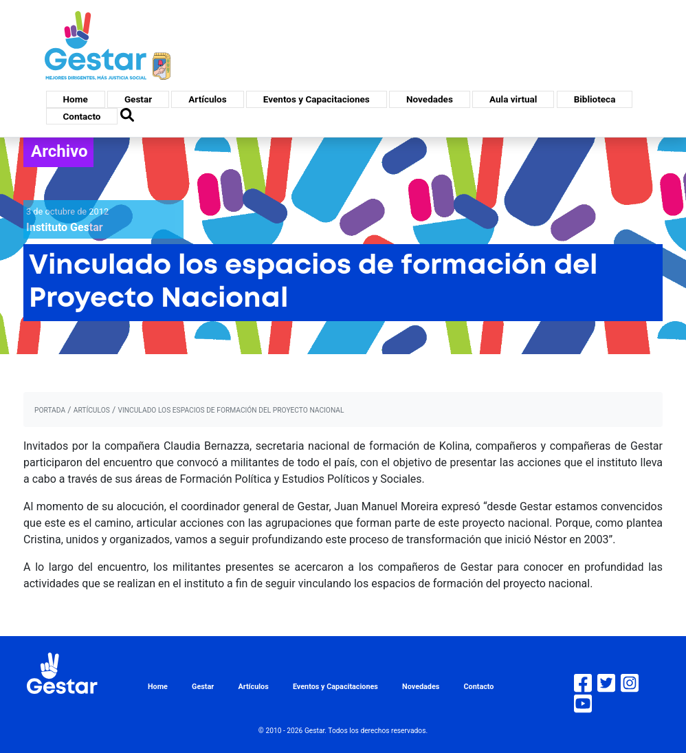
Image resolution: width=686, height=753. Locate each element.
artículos (92, 410)
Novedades (429, 99)
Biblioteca (595, 99)
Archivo (59, 151)
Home (75, 99)
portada (49, 410)
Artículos (207, 99)
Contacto (82, 116)
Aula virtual (513, 99)
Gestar (138, 99)
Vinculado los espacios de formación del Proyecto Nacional (231, 410)
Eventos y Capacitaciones (316, 99)
